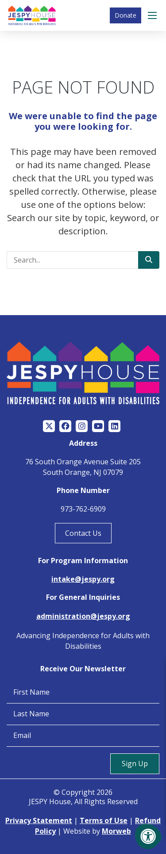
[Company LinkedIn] (114, 426)
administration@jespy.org (83, 616)
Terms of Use (103, 820)
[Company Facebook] (65, 426)
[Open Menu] (153, 15)
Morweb (116, 831)
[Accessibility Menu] (148, 836)
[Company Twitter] (49, 426)
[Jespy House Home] (32, 15)
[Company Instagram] (82, 426)
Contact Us (83, 533)
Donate (125, 15)
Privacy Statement (38, 820)
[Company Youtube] (98, 426)
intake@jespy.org (83, 579)
